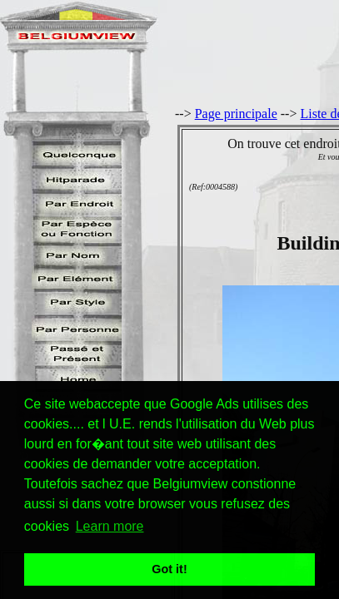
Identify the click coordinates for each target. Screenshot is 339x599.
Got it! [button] (169, 569)
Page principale (236, 113)
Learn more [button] (110, 526)
